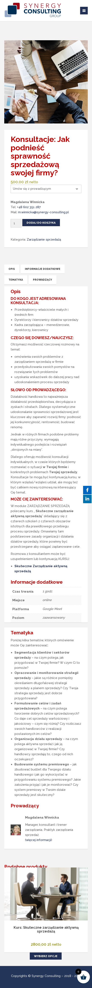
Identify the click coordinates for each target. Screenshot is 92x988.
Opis (11, 268)
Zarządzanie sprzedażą (44, 239)
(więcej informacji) (38, 840)
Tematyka (15, 279)
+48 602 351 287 (29, 207)
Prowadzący (42, 279)
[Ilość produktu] (16, 223)
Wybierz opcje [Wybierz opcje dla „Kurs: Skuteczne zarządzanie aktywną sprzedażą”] (45, 956)
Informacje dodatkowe (42, 268)
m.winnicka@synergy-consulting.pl (43, 212)
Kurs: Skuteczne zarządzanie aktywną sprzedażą (46, 929)
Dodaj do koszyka (41, 222)
